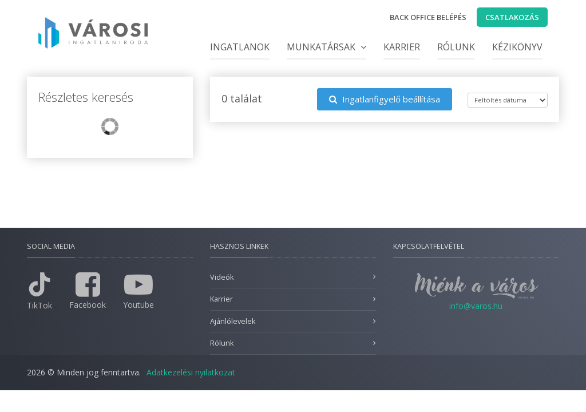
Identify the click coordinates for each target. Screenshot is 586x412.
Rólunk (456, 47)
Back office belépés (428, 17)
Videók (221, 277)
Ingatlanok (240, 47)
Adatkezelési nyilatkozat (190, 372)
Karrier (401, 47)
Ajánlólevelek (232, 321)
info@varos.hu (475, 305)
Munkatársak (326, 47)
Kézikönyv (517, 47)
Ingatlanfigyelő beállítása (384, 99)
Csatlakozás (512, 17)
